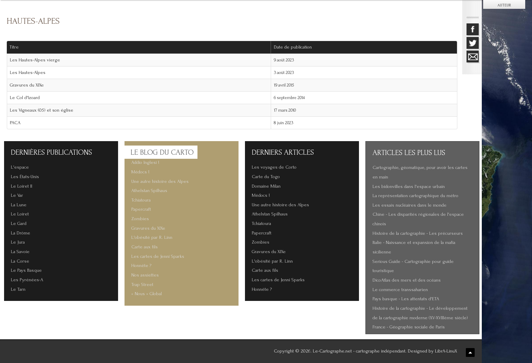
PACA (15, 123)
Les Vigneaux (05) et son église (41, 110)
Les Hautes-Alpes (27, 72)
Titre (14, 47)
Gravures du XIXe (27, 85)
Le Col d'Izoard (25, 97)
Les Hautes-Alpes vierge (35, 60)
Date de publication (295, 47)
